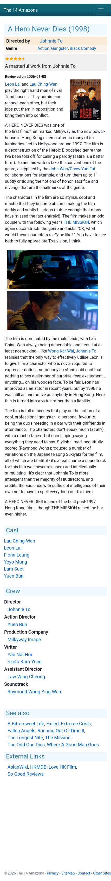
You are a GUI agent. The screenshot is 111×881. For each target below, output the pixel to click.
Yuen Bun (13, 576)
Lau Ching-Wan (43, 84)
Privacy (52, 873)
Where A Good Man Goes (73, 744)
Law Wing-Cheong (26, 676)
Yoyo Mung (15, 562)
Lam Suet (14, 569)
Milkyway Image (24, 639)
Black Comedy (83, 48)
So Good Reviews (26, 774)
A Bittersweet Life (26, 723)
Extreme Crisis (76, 723)
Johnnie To (51, 41)
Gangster (59, 48)
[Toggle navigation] (101, 10)
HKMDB (38, 767)
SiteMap (68, 873)
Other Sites (102, 873)
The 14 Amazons (21, 10)
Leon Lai (13, 84)
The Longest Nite (25, 737)
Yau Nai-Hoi (20, 654)
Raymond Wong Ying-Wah (34, 691)
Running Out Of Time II (60, 730)
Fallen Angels (21, 730)
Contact (83, 873)
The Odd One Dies (26, 744)
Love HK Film (62, 767)
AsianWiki (18, 767)
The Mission (76, 222)
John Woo (58, 168)
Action (43, 48)
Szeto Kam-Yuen (25, 661)
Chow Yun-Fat (82, 168)
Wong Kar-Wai (61, 351)
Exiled (52, 723)
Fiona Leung (16, 555)
